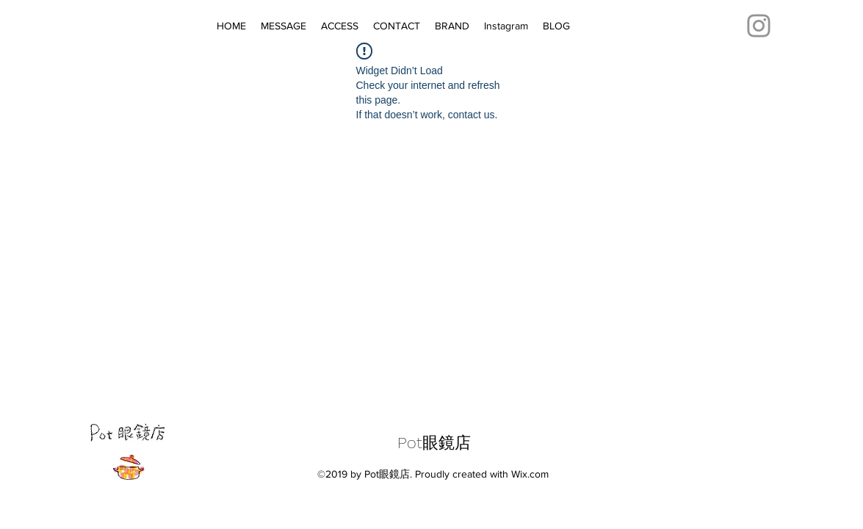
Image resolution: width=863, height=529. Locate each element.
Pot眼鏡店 (434, 442)
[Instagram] (758, 25)
